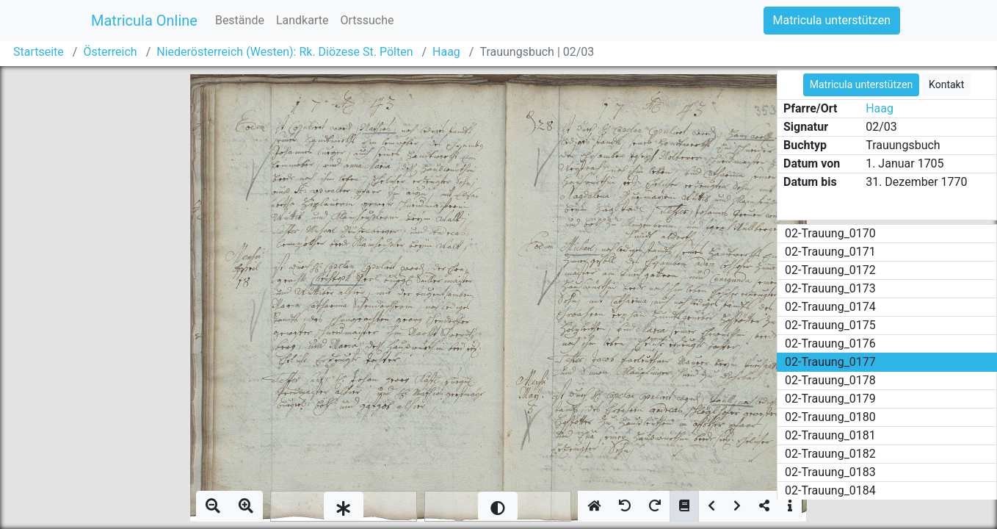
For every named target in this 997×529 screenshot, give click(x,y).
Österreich (110, 52)
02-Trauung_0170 (830, 233)
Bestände (239, 20)
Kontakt (946, 84)
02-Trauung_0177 (830, 362)
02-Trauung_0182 (830, 454)
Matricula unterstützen (832, 20)
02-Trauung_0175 (830, 325)
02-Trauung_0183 (830, 472)
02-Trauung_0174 (830, 307)
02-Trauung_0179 (830, 399)
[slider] (343, 506)
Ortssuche (367, 20)
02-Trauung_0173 (830, 288)
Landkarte (302, 20)
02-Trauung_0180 (830, 417)
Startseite (38, 52)
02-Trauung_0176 (830, 343)
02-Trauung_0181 (830, 435)
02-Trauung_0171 (830, 252)
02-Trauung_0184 (830, 490)
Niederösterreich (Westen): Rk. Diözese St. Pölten (284, 52)
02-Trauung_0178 (830, 380)
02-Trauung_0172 (830, 270)
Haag (446, 52)
